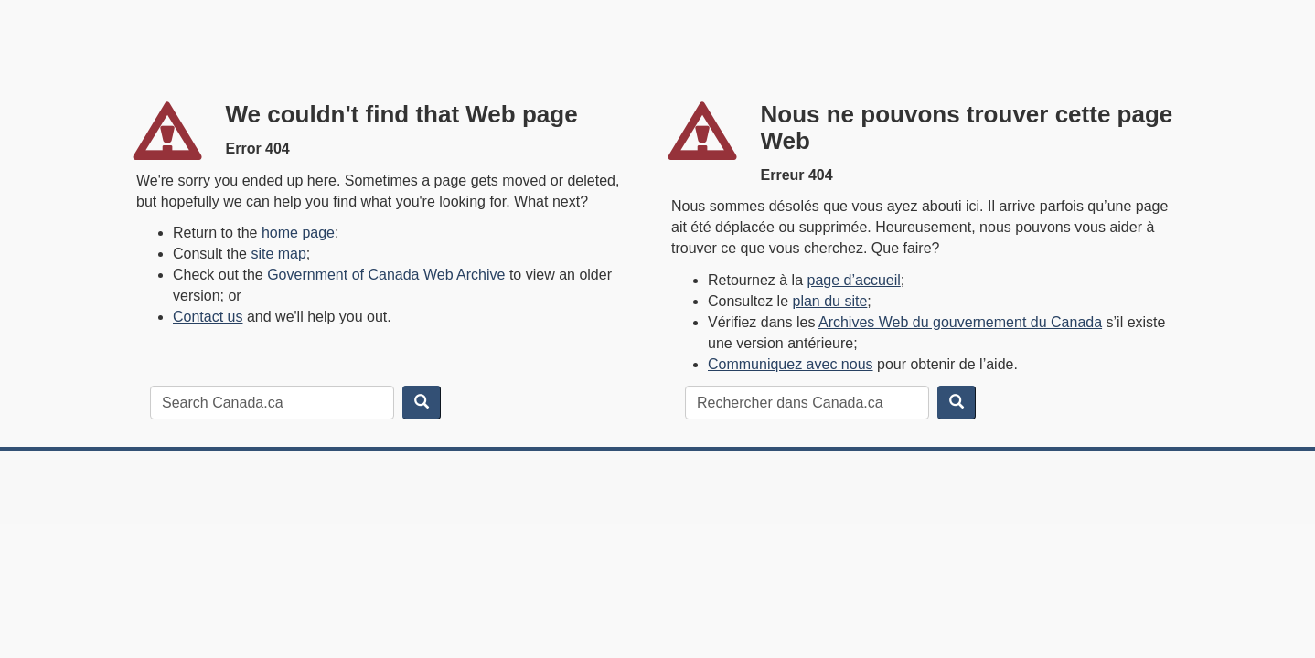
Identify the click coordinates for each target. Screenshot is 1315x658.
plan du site (830, 301)
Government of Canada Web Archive (386, 274)
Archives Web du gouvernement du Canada (960, 322)
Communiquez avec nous (790, 364)
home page (298, 232)
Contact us (207, 316)
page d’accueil (854, 280)
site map (278, 253)
